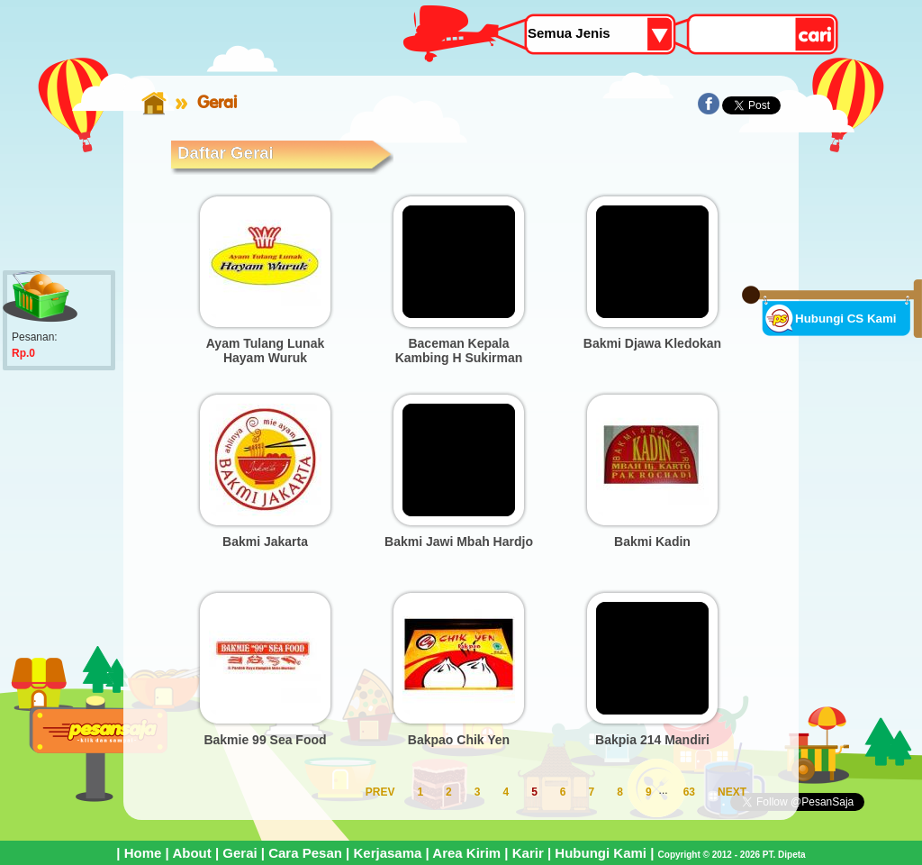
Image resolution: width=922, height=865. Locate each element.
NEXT (732, 792)
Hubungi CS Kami (846, 318)
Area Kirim (466, 852)
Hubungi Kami (600, 852)
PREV (380, 792)
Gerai (239, 852)
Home (143, 852)
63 (689, 792)
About (191, 852)
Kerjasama (387, 852)
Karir (528, 852)
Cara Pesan (305, 852)
